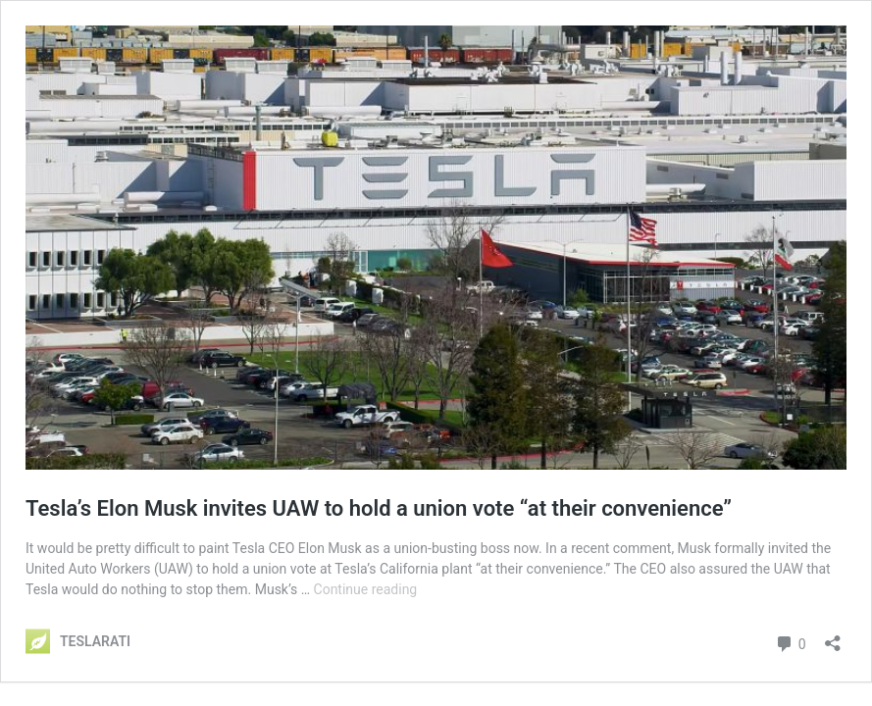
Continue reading (366, 589)
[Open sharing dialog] (832, 637)
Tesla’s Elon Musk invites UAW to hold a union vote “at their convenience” (379, 508)
